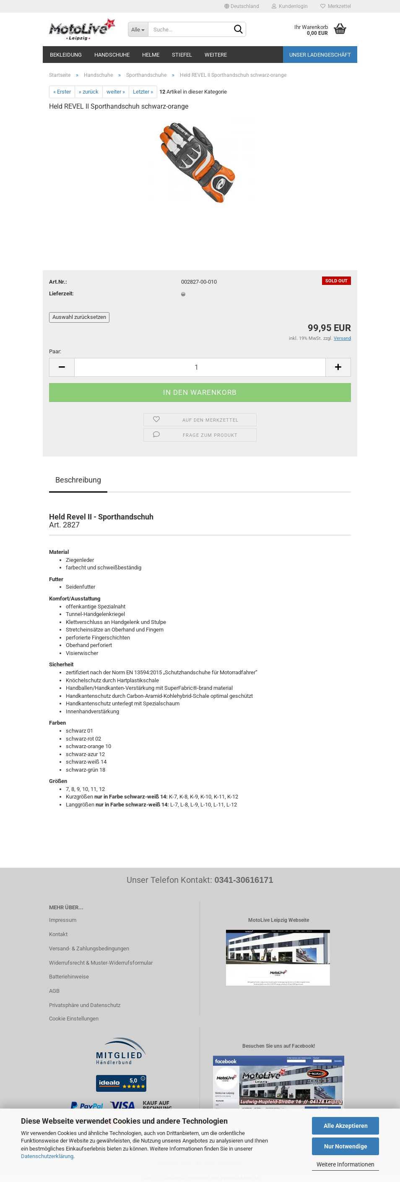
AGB (54, 991)
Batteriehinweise (69, 976)
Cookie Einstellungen (74, 1018)
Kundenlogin (290, 6)
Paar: (55, 351)
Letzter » (143, 92)
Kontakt (58, 934)
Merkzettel (335, 6)
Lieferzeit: (61, 293)
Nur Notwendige (345, 1146)
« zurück (89, 92)
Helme (150, 55)
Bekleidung (66, 55)
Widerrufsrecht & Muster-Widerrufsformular (101, 963)
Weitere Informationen (345, 1164)
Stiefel (182, 55)
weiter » (115, 92)
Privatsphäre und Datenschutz (84, 1005)
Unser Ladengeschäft (320, 55)
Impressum (62, 920)
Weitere (216, 55)
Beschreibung (78, 479)
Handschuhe (112, 55)
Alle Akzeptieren (346, 1125)
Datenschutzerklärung (47, 1156)
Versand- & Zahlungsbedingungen (89, 948)
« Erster (62, 92)
